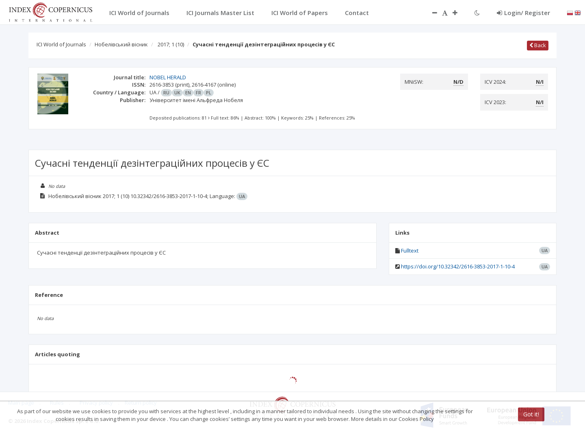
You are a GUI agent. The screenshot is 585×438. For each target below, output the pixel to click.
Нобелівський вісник (121, 44)
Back (537, 45)
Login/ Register (523, 13)
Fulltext (409, 250)
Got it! (531, 414)
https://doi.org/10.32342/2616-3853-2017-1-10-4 (458, 266)
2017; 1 (171, 44)
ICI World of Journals (61, 44)
